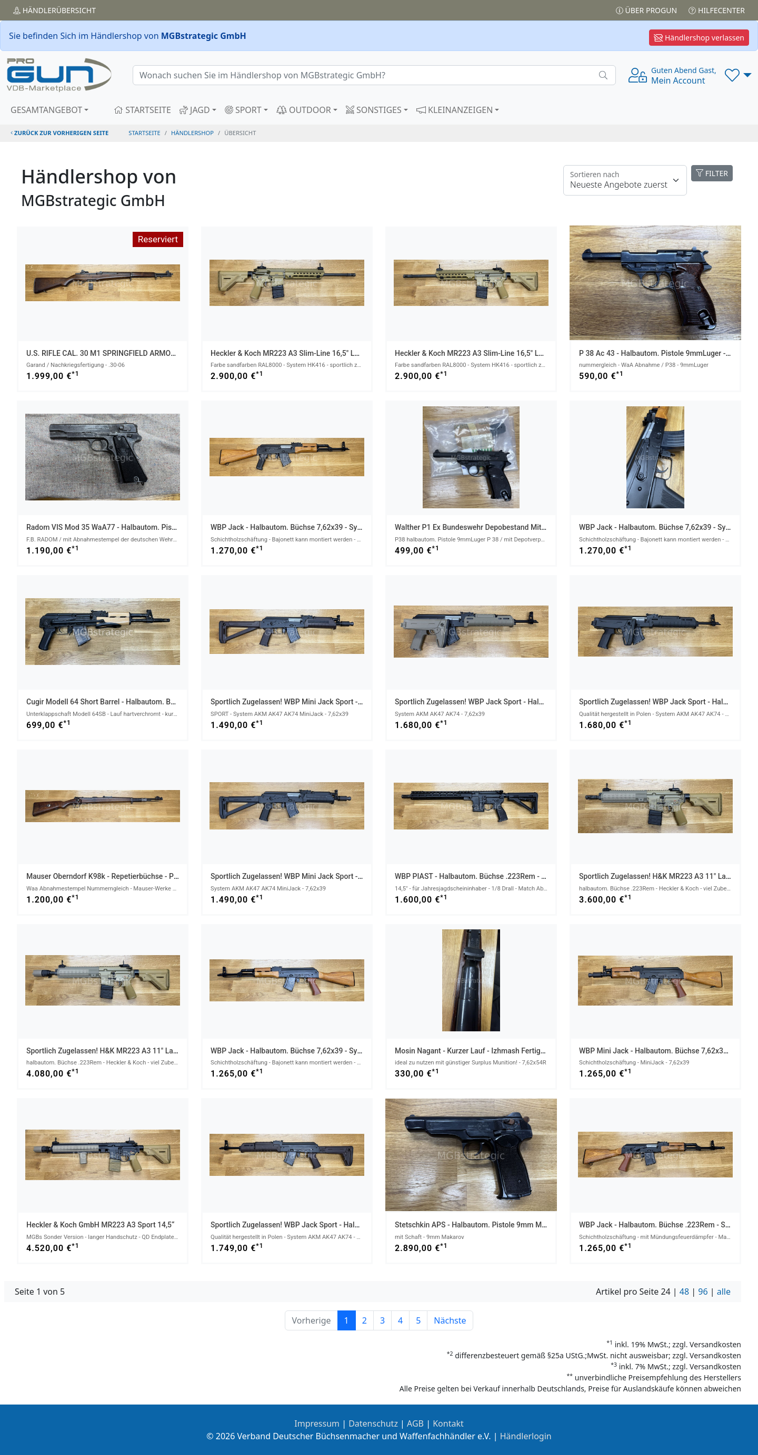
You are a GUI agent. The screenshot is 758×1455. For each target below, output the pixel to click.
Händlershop (192, 133)
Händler (54, 10)
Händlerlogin (526, 1436)
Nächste (450, 1320)
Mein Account (683, 75)
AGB (415, 1423)
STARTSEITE (142, 110)
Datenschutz (373, 1423)
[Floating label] (625, 180)
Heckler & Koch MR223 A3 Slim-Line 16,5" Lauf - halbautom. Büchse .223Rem (339, 353)
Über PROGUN (646, 10)
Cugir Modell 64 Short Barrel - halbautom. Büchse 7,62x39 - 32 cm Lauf (144, 702)
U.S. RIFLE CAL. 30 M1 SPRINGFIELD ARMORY (102, 353)
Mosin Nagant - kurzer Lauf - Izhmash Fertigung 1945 (483, 1051)
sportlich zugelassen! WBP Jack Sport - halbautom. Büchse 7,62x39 (508, 702)
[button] (738, 75)
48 (684, 1291)
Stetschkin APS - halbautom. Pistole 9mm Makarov (479, 1225)
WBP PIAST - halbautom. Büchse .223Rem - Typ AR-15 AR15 (495, 876)
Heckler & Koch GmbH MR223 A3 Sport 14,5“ (100, 1225)
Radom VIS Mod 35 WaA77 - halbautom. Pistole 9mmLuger (124, 527)
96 (702, 1291)
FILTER (712, 173)
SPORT (243, 110)
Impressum (317, 1423)
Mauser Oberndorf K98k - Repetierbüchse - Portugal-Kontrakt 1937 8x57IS (148, 876)
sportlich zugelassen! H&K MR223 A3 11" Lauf (656, 876)
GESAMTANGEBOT (46, 110)
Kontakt (448, 1423)
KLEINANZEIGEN (454, 110)
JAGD (194, 110)
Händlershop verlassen (699, 38)
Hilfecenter (717, 10)
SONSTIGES (374, 110)
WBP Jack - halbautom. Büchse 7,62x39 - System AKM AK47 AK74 (321, 527)
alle (724, 1291)
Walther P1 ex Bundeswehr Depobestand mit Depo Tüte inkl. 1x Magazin (513, 527)
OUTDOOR (303, 110)
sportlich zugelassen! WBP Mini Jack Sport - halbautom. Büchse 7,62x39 (331, 702)
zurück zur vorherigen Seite (59, 133)
